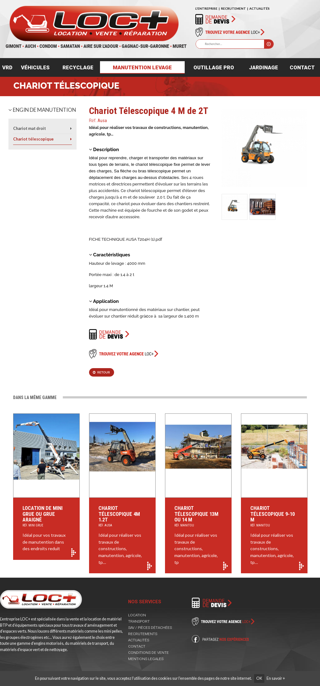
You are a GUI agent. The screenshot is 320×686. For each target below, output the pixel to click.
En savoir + (276, 678)
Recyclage (77, 67)
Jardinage (263, 67)
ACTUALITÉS (259, 8)
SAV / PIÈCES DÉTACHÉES (150, 627)
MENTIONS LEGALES (145, 659)
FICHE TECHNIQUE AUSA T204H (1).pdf (125, 239)
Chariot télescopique (66, 86)
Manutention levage (142, 67)
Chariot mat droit (29, 128)
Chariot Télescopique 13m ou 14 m (198, 516)
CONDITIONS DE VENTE (148, 652)
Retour (101, 372)
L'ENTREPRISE (206, 8)
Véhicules (35, 67)
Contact (302, 67)
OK (259, 678)
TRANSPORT (139, 621)
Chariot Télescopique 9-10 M (274, 516)
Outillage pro (213, 67)
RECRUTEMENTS (142, 634)
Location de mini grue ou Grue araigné (46, 516)
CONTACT (136, 646)
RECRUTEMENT (233, 8)
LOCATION (137, 615)
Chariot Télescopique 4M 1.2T (122, 516)
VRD (7, 67)
